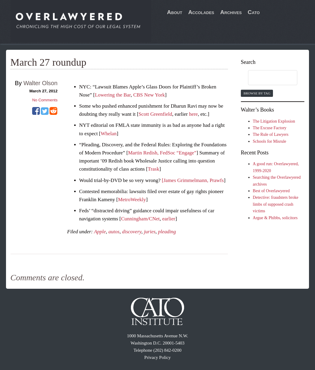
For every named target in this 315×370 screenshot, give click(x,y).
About (174, 12)
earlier (168, 219)
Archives (231, 12)
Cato (254, 12)
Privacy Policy (157, 357)
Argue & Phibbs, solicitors (275, 218)
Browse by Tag (257, 93)
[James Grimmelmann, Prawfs (193, 180)
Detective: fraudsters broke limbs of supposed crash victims (275, 204)
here (193, 114)
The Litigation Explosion (274, 121)
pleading (167, 231)
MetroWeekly (132, 199)
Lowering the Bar (113, 95)
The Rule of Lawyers (271, 134)
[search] (267, 78)
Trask (153, 169)
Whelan (109, 133)
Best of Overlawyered (271, 191)
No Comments (44, 100)
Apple (100, 231)
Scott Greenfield (155, 114)
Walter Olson (40, 83)
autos (114, 231)
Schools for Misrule (269, 141)
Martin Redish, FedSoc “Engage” (162, 153)
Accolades (201, 12)
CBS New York (149, 95)
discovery (131, 231)
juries (150, 231)
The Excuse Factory (269, 128)
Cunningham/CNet (140, 219)
